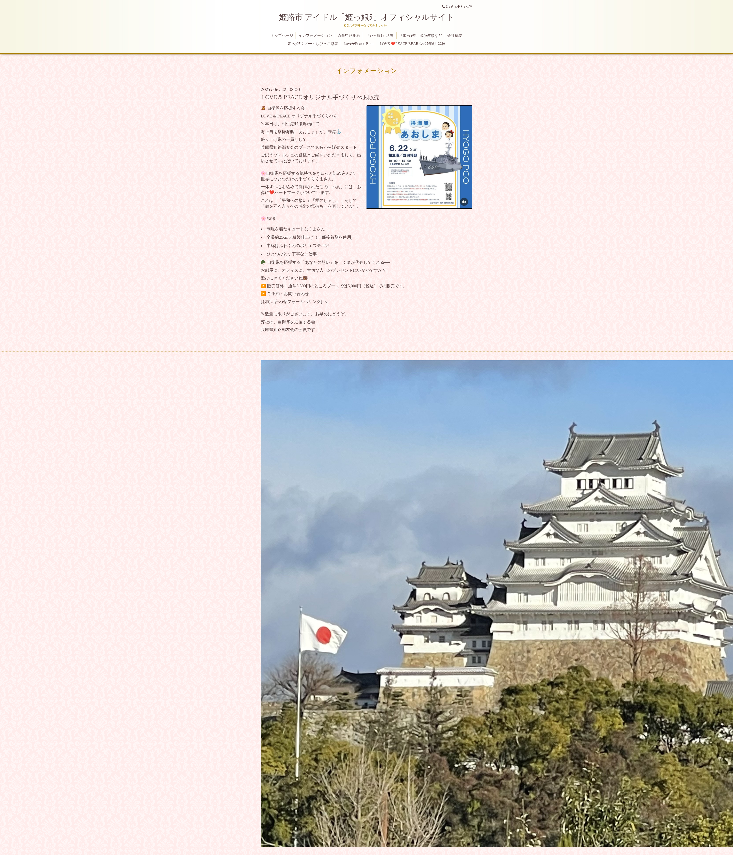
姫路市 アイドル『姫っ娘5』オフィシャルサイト (366, 17)
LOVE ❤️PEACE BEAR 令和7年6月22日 (413, 43)
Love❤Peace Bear (359, 43)
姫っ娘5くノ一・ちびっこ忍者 (313, 43)
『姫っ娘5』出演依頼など (420, 35)
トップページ (282, 35)
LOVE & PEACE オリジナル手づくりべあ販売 (321, 97)
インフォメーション (315, 35)
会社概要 (454, 35)
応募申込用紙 (349, 35)
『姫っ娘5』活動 (380, 35)
